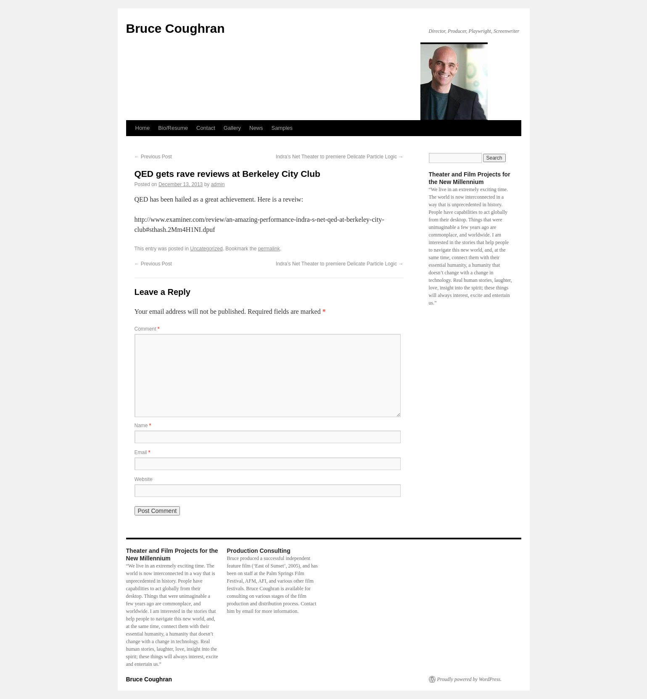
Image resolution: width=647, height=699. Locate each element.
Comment (147, 329)
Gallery (232, 128)
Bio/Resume (173, 128)
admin (218, 184)
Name (143, 425)
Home (142, 128)
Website (144, 479)
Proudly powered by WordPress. (469, 679)
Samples (282, 128)
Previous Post (153, 157)
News (256, 128)
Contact (205, 128)
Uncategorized (206, 249)
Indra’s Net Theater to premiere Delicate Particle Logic (340, 157)
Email (143, 452)
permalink (269, 249)
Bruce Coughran (175, 28)
